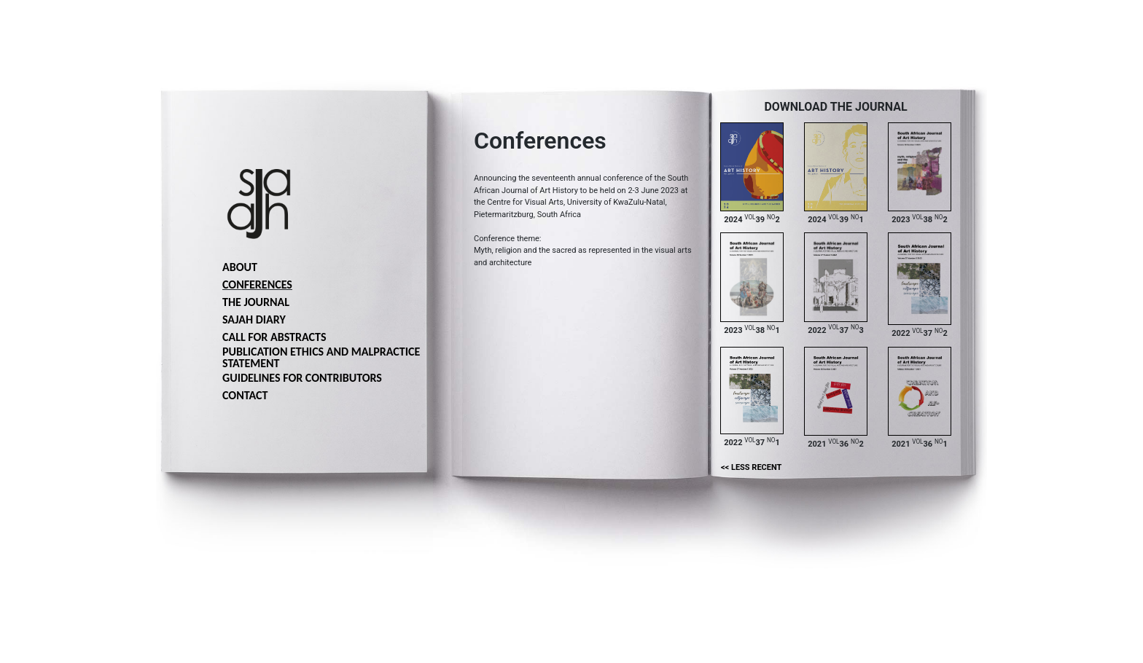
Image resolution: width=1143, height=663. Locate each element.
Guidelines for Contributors (302, 378)
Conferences (257, 284)
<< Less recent (751, 467)
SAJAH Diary (254, 319)
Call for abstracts (274, 337)
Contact (245, 395)
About (239, 267)
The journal (255, 302)
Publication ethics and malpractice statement (321, 357)
